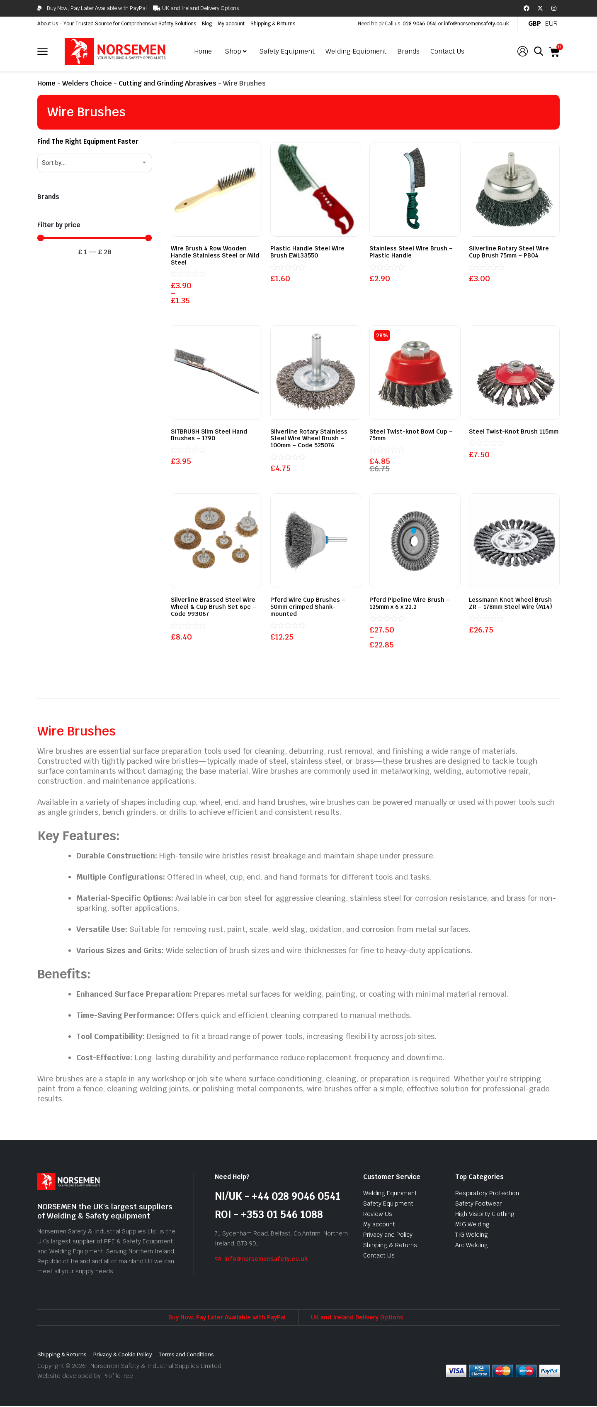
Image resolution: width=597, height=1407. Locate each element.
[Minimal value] (94, 238)
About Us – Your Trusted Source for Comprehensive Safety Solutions (116, 23)
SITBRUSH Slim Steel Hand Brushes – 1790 (209, 435)
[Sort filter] (94, 163)
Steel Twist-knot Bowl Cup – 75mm (411, 435)
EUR (551, 23)
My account (231, 23)
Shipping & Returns (272, 23)
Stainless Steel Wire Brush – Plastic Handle (411, 252)
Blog (207, 23)
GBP (534, 23)
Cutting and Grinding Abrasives (167, 83)
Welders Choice (87, 83)
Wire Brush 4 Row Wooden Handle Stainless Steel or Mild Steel (215, 255)
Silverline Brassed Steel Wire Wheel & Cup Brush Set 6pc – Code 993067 (213, 607)
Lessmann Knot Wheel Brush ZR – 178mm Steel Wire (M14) (510, 604)
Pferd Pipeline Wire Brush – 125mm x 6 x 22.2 (409, 604)
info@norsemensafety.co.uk (476, 23)
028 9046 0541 (420, 23)
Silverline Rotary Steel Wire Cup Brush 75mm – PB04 (509, 252)
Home (46, 83)
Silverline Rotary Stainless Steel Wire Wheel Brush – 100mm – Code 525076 (308, 438)
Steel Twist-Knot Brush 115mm (513, 431)
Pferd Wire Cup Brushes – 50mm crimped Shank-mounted (307, 607)
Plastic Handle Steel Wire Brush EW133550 (307, 252)
